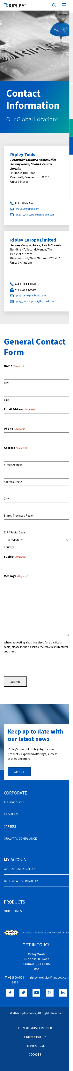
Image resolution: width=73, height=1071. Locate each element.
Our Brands (13, 911)
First (7, 383)
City (6, 498)
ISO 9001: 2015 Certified (35, 1028)
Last (6, 400)
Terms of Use (35, 1046)
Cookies (35, 1054)
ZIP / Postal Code (14, 532)
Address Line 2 (13, 482)
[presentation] (33, 664)
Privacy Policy (35, 1037)
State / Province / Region (19, 515)
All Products (14, 802)
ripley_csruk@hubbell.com (30, 295)
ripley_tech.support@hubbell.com (35, 214)
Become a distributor (21, 881)
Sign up (19, 772)
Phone (14, 429)
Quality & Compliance (20, 838)
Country (9, 547)
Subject (15, 557)
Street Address (13, 465)
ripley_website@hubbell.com (49, 977)
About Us (11, 814)
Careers (10, 826)
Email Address (19, 409)
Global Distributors (20, 869)
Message (16, 576)
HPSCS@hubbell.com (27, 208)
